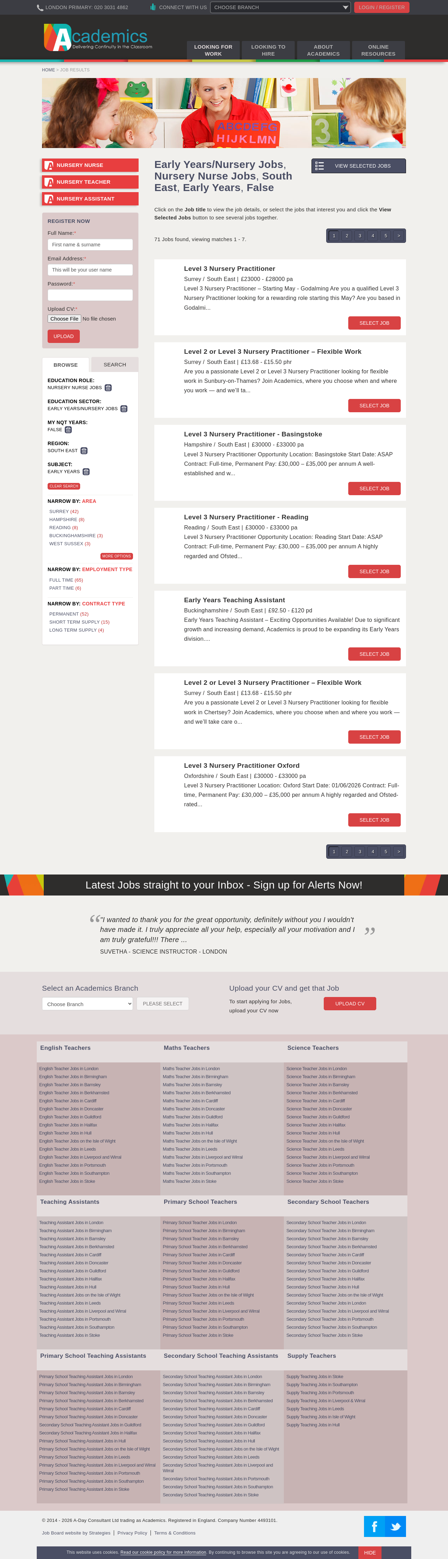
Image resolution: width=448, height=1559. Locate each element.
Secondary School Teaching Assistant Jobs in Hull (209, 1441)
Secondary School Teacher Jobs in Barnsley (327, 1238)
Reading (63, 527)
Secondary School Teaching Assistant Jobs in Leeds (211, 1457)
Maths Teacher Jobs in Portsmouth (195, 1165)
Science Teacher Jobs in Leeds (315, 1149)
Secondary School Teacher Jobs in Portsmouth (329, 1319)
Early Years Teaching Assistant (234, 600)
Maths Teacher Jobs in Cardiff (190, 1100)
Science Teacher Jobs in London (316, 1068)
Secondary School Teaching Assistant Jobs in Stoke (211, 1494)
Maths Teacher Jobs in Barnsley (192, 1084)
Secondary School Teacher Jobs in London (326, 1222)
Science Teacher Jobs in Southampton (322, 1173)
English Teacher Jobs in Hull (65, 1133)
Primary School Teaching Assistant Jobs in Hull (82, 1441)
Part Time (65, 588)
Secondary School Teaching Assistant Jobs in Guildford (90, 1424)
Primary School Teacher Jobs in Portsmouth (203, 1319)
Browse (66, 365)
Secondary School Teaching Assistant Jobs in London (212, 1376)
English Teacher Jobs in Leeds (67, 1149)
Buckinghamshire (76, 535)
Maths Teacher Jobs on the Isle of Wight (200, 1141)
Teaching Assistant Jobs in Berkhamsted (76, 1246)
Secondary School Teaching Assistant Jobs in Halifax (88, 1432)
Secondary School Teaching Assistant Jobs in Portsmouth (216, 1478)
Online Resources (378, 50)
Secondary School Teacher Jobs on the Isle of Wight (334, 1295)
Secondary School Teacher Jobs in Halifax (325, 1278)
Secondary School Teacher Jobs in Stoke (324, 1335)
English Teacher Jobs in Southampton (74, 1173)
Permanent (69, 614)
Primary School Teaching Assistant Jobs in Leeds (84, 1457)
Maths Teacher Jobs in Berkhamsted (197, 1092)
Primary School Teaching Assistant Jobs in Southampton (91, 1481)
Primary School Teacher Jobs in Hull (196, 1287)
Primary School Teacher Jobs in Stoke (198, 1335)
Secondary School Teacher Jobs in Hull (322, 1287)
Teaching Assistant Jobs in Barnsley (72, 1238)
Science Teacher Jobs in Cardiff (315, 1100)
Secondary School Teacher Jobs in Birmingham (330, 1230)
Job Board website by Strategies (76, 1533)
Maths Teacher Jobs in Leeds (190, 1149)
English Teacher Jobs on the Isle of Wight (77, 1141)
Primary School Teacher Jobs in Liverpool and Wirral (211, 1311)
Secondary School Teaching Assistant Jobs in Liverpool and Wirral (218, 1467)
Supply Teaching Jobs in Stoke (314, 1376)
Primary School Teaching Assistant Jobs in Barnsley (87, 1392)
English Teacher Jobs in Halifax (68, 1125)
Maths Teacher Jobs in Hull (188, 1133)
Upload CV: (62, 309)
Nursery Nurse (80, 165)
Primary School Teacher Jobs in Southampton (205, 1327)
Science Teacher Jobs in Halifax (315, 1125)
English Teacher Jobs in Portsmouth (72, 1165)
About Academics (323, 50)
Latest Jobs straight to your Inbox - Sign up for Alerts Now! (224, 885)
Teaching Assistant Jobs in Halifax (70, 1278)
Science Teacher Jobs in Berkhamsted (321, 1092)
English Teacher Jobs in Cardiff (67, 1100)
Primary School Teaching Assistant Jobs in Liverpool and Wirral (97, 1465)
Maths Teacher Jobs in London (191, 1068)
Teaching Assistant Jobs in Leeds (70, 1303)
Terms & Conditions (175, 1533)
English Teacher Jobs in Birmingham (73, 1076)
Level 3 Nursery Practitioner (229, 268)
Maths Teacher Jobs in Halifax (190, 1125)
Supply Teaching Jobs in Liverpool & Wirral (325, 1400)
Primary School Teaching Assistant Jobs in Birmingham (90, 1384)
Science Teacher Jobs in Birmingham (320, 1076)
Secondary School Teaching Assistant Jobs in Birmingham (216, 1384)
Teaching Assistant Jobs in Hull (67, 1287)
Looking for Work (213, 50)
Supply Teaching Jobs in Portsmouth (320, 1392)
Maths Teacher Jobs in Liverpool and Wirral (203, 1157)
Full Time (66, 580)
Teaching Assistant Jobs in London (71, 1222)
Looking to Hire (268, 50)
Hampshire (67, 519)
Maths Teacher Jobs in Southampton (197, 1173)
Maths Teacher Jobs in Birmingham (195, 1076)
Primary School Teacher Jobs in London (200, 1222)
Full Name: (62, 233)
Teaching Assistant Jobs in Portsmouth (75, 1319)
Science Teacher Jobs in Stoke (314, 1181)
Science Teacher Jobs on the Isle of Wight (325, 1141)
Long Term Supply (76, 630)
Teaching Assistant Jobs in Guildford (72, 1270)
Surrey (64, 511)
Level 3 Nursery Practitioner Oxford (242, 765)
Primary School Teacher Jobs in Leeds (198, 1303)
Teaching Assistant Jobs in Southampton (76, 1327)
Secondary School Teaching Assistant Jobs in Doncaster (215, 1416)
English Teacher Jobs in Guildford (70, 1116)
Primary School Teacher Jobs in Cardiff (198, 1254)
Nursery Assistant (85, 199)
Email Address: (67, 258)
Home (48, 70)
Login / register (382, 7)
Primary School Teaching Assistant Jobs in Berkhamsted (91, 1400)
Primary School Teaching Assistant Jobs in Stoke (84, 1489)
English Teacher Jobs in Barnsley (69, 1084)
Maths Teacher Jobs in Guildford (193, 1116)
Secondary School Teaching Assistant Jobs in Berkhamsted (218, 1400)
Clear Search (64, 486)
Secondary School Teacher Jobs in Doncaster (328, 1262)
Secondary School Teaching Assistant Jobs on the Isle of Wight (221, 1449)
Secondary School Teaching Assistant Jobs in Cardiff (211, 1408)
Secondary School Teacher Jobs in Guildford (327, 1270)
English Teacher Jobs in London (68, 1068)
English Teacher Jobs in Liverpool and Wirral (80, 1157)
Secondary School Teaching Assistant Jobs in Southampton (218, 1486)
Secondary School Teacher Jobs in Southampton (331, 1327)
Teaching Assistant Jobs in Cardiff (70, 1254)
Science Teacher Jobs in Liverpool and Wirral (328, 1157)
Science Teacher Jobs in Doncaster (319, 1108)
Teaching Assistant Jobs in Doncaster (73, 1262)
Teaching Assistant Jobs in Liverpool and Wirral (82, 1311)
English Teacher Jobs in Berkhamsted (74, 1092)
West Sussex (70, 543)
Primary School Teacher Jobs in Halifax (199, 1278)
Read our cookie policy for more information (163, 1552)
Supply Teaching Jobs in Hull (313, 1424)
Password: (61, 284)
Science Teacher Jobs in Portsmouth (320, 1165)
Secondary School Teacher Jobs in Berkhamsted (331, 1246)
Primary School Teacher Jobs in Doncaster (202, 1262)
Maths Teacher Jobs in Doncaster (194, 1108)
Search (115, 364)
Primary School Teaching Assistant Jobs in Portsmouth (89, 1473)
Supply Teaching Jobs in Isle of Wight (320, 1416)
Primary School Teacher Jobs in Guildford (201, 1270)
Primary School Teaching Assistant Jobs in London (86, 1376)
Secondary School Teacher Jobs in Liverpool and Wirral (337, 1311)
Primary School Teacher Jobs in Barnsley (201, 1238)
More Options (117, 556)
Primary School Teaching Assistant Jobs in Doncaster (88, 1416)
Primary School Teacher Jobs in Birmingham (204, 1230)
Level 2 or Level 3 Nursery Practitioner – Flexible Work (273, 351)
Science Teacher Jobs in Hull (313, 1133)
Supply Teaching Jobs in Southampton (321, 1384)
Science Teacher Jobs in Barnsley (317, 1084)
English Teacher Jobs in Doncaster (71, 1108)
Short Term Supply (79, 622)
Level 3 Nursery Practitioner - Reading (246, 517)
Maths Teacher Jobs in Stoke (189, 1181)
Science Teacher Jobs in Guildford (318, 1116)
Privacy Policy (132, 1533)
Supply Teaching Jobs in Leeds (315, 1408)
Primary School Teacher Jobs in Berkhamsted (205, 1246)
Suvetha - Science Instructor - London (163, 952)
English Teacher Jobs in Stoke (67, 1181)
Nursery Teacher (84, 182)
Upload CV (350, 1003)
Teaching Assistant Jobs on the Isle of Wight (79, 1295)
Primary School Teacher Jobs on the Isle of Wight (208, 1295)
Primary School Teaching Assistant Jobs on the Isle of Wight (94, 1449)
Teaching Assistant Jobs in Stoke (69, 1335)
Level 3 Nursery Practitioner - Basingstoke (253, 434)
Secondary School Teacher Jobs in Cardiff (325, 1254)
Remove (108, 387)
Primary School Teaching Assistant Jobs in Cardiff (85, 1408)
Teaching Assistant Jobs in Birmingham (75, 1230)
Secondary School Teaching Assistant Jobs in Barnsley (213, 1392)
